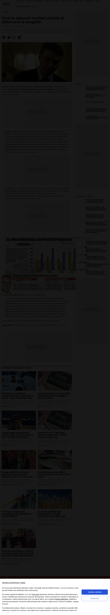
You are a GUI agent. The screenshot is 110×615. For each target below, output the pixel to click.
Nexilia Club (95, 598)
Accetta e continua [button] (94, 592)
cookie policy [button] (33, 590)
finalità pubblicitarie (61, 599)
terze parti (35, 594)
